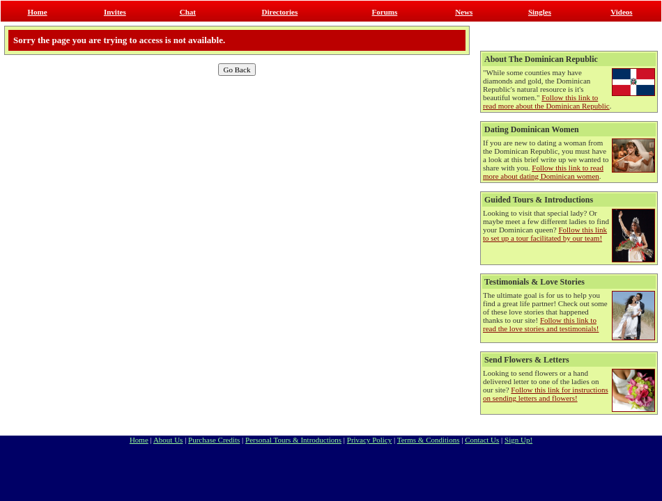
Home (37, 12)
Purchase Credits (214, 440)
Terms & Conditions (428, 440)
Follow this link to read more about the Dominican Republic (546, 101)
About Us (168, 440)
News (463, 12)
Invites (115, 12)
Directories (279, 12)
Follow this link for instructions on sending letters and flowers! (545, 393)
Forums (385, 12)
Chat (188, 12)
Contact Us (482, 440)
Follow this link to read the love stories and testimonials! (541, 324)
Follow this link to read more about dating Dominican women (543, 172)
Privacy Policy (369, 440)
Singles (539, 12)
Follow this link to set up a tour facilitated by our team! (545, 233)
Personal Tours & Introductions (293, 440)
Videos (621, 12)
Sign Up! (518, 440)
